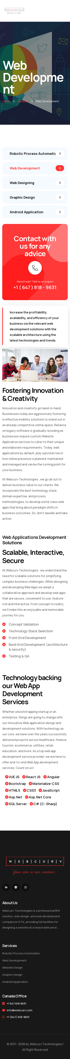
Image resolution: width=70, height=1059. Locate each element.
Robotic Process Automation (21, 953)
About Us (10, 902)
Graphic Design (12, 975)
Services (23, 101)
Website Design (12, 968)
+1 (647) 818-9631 (15, 1017)
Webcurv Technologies (22, 479)
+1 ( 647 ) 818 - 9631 (35, 287)
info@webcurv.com (19, 1010)
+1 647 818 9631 (16, 1003)
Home (6, 101)
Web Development (14, 960)
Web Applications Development (34, 537)
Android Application (15, 982)
